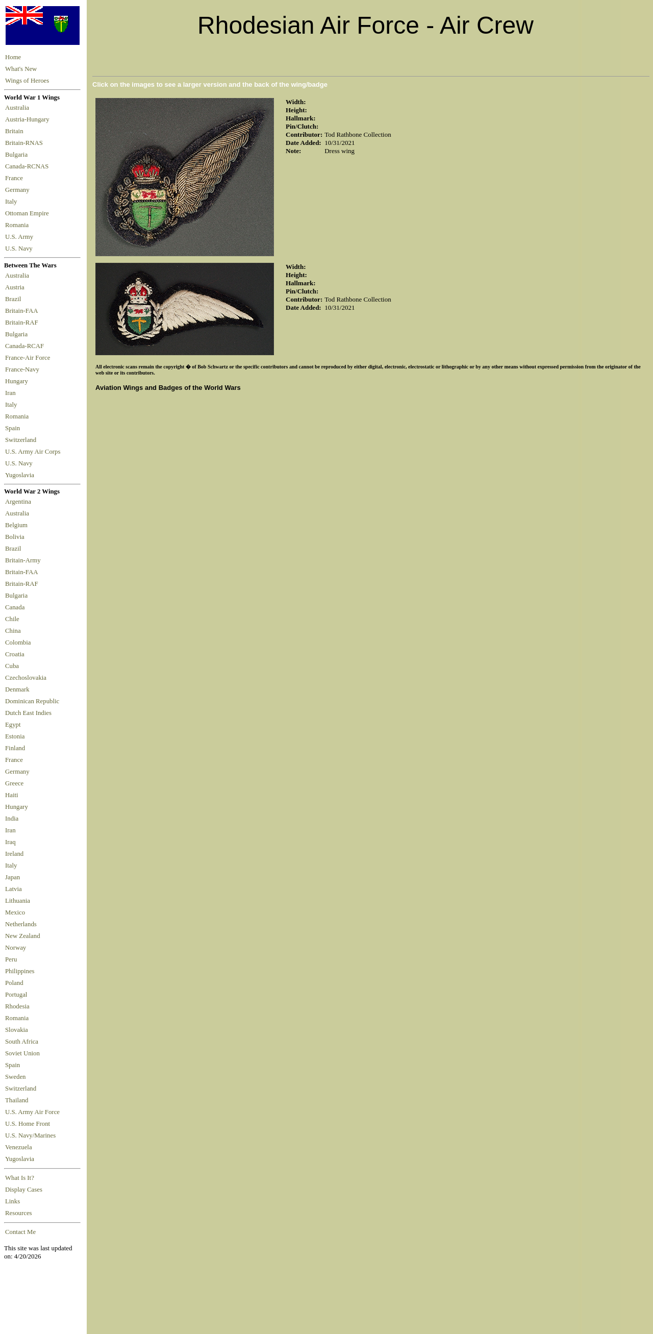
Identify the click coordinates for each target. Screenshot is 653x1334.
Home (13, 57)
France (15, 178)
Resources (18, 1213)
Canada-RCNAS (28, 166)
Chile (12, 619)
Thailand (16, 1100)
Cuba (12, 666)
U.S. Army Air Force (32, 1112)
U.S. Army (20, 236)
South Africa (21, 1041)
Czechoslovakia (25, 677)
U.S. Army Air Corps (33, 451)
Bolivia (14, 536)
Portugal (16, 994)
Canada (14, 607)
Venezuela (18, 1147)
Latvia (13, 889)
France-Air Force (29, 357)
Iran (12, 393)
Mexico (15, 912)
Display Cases (23, 1189)
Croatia (14, 654)
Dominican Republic (32, 701)
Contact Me (20, 1232)
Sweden (15, 1076)
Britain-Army (23, 560)
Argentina (18, 501)
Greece (14, 783)
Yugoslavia (20, 475)
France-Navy (23, 369)
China (13, 630)
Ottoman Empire (28, 213)
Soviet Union (22, 1053)
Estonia (14, 736)
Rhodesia (17, 1006)
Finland (15, 748)
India (11, 818)
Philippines (20, 971)
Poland (14, 982)
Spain (12, 428)
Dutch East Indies (28, 713)
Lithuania (17, 900)
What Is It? (19, 1177)
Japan (12, 877)
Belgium (16, 525)
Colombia (18, 642)
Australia (18, 107)
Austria (16, 287)
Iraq (10, 842)
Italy (12, 201)
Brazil (14, 299)
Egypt (13, 724)
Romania (18, 225)
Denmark (17, 689)
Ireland (14, 853)
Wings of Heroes (27, 80)
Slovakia (16, 1029)
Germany (19, 189)
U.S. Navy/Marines (30, 1135)
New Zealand (22, 936)
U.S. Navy (19, 248)
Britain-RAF (23, 322)
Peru (11, 959)
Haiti (11, 795)
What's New (21, 68)
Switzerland (21, 439)
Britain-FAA (23, 310)
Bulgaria (18, 154)
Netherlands (21, 924)
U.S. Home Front (27, 1123)
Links (12, 1201)
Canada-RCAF (26, 346)
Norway (15, 947)
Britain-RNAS (25, 142)
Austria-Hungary (29, 119)
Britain (16, 131)
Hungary (18, 381)
